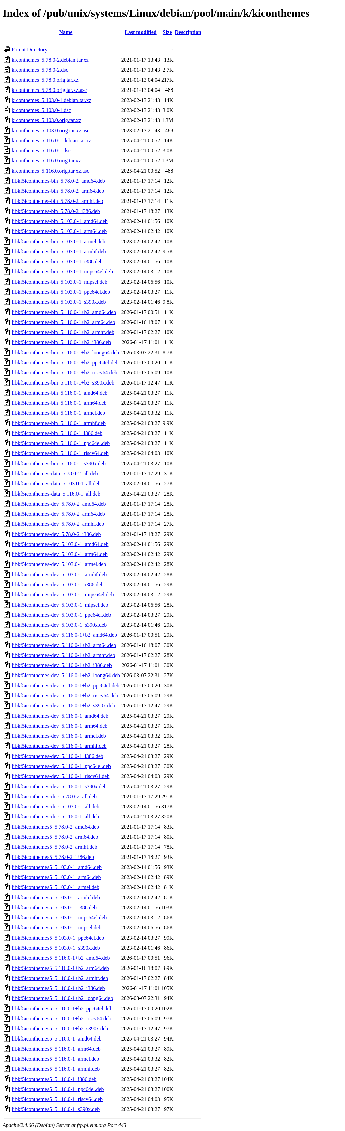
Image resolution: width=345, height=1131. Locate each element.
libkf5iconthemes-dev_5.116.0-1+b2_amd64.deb (64, 635)
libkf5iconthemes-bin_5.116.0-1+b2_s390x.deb (63, 383)
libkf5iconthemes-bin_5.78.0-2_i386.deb (56, 211)
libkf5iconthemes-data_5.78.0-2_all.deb (55, 473)
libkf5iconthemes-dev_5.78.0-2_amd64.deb (59, 504)
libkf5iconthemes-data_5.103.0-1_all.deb (56, 483)
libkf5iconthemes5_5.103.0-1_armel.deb (55, 887)
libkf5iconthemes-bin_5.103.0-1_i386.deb (57, 261)
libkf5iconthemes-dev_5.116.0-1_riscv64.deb (60, 776)
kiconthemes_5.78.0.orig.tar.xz (45, 80)
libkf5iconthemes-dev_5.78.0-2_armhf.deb (58, 524)
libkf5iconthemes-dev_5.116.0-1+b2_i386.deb (62, 665)
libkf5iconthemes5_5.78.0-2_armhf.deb (54, 847)
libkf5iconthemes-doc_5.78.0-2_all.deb (54, 796)
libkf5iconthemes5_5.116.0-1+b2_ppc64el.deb (62, 1008)
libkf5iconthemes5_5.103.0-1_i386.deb (54, 907)
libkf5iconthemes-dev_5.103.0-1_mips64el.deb (63, 594)
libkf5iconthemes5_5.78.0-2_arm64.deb (55, 837)
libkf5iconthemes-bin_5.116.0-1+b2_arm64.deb (63, 322)
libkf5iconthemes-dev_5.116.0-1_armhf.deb (59, 746)
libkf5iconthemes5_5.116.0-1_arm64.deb (56, 1049)
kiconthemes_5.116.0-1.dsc (41, 150)
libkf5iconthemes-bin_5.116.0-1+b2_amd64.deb (64, 312)
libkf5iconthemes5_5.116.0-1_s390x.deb (56, 1109)
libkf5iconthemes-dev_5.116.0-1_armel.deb (59, 736)
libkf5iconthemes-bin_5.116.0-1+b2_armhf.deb (63, 332)
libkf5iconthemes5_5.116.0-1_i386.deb (54, 1079)
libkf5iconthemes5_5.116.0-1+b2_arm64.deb (60, 968)
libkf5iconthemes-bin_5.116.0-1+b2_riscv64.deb (64, 372)
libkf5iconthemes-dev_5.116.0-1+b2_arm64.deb (64, 645)
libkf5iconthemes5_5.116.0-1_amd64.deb (56, 1039)
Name (65, 32)
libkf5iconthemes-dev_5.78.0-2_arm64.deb (58, 514)
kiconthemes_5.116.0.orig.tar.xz (46, 160)
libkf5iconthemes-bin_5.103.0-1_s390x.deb (59, 302)
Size (167, 32)
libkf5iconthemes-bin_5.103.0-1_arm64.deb (59, 231)
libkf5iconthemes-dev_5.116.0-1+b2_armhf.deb (63, 655)
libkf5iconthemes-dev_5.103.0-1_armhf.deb (59, 574)
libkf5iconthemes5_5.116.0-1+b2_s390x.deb (60, 1028)
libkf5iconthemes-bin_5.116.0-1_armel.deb (58, 413)
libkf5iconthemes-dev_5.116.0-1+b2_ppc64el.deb (65, 685)
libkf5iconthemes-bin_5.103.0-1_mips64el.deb (62, 272)
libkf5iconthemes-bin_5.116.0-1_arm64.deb (59, 403)
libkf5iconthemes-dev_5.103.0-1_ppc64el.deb (61, 615)
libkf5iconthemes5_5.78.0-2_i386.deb (53, 857)
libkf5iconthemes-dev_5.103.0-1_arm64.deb (60, 554)
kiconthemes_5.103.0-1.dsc (41, 110)
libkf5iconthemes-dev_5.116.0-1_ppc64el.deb (61, 766)
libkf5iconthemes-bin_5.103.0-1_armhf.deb (59, 251)
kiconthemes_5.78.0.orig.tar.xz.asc (49, 90)
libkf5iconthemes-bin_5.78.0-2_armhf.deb (57, 201)
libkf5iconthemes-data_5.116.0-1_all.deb (56, 494)
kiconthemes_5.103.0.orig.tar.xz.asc (50, 130)
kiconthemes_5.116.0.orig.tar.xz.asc (50, 171)
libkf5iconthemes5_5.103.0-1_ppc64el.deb (58, 938)
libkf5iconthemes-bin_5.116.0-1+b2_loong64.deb (65, 352)
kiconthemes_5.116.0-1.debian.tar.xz (51, 140)
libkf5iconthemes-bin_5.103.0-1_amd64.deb (60, 221)
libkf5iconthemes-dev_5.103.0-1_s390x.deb (59, 625)
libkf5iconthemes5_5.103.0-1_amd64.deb (57, 867)
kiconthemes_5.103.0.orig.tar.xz (46, 120)
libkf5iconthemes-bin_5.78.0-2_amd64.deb (58, 181)
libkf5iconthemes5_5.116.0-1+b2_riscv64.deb (61, 1018)
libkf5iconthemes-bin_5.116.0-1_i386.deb (57, 433)
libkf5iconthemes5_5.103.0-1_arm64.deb (56, 877)
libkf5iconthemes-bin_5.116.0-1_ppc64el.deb (61, 443)
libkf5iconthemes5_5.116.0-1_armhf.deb (56, 1069)
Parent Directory (30, 49)
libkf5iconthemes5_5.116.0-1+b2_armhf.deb (60, 978)
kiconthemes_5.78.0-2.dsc (40, 70)
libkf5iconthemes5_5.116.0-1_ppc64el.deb (58, 1089)
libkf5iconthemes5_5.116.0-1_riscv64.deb (57, 1099)
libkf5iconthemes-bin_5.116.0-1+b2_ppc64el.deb (65, 362)
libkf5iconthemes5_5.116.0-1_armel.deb (55, 1059)
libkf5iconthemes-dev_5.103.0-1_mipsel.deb (60, 605)
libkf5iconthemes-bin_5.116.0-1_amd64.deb (59, 393)
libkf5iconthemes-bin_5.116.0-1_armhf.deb (59, 423)
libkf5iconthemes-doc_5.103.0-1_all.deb (55, 806)
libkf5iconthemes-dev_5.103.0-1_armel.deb (59, 564)
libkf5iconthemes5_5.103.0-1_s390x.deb (56, 948)
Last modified (141, 32)
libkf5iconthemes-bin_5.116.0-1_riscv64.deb (60, 453)
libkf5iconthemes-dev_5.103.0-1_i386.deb (57, 584)
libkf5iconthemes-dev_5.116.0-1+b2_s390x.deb (63, 705)
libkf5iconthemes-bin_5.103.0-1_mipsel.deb (59, 282)
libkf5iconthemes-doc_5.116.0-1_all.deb (55, 816)
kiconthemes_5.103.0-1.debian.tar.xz (51, 100)
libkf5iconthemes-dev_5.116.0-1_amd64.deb (60, 716)
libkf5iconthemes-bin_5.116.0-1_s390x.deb (59, 463)
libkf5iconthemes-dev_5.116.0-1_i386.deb (57, 756)
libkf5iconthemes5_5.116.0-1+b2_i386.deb (58, 988)
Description (188, 32)
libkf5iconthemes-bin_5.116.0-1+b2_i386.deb (61, 342)
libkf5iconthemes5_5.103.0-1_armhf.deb (56, 897)
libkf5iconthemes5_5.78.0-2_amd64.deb (55, 827)
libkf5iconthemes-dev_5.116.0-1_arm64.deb (59, 726)
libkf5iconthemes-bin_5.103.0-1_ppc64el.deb (61, 292)
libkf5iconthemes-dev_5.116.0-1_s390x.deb (59, 786)
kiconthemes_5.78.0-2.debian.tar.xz (50, 60)
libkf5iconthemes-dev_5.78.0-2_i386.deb (56, 534)
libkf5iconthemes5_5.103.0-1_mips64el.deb (59, 917)
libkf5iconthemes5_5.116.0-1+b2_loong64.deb (62, 998)
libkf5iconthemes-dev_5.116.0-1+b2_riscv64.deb (65, 695)
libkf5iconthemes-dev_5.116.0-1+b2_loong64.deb (66, 675)
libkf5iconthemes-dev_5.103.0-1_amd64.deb (60, 544)
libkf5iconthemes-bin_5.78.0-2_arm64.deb (58, 191)
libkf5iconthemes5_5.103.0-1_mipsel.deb (56, 928)
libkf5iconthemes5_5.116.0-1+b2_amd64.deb (61, 958)
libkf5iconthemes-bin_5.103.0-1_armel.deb (58, 241)
